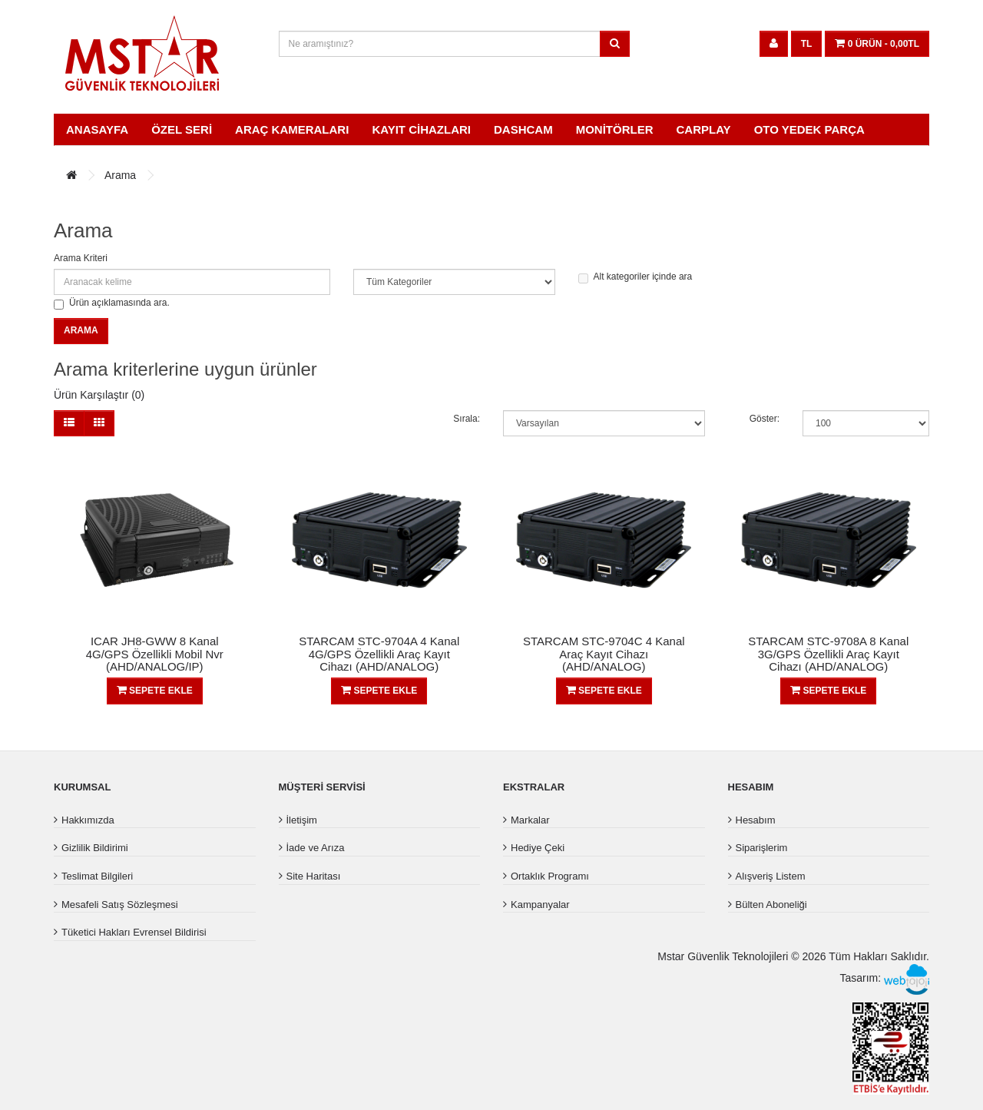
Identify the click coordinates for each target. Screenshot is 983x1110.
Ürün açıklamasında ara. (112, 303)
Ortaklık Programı (550, 876)
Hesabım (756, 820)
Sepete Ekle (155, 690)
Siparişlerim (762, 847)
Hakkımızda (87, 820)
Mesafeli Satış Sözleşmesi (119, 904)
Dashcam (523, 129)
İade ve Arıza (315, 847)
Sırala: (466, 418)
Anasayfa (97, 129)
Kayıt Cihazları (421, 129)
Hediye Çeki (537, 847)
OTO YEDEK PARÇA (809, 129)
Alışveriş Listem (771, 876)
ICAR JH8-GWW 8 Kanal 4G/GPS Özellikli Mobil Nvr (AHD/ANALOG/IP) (154, 654)
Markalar (530, 820)
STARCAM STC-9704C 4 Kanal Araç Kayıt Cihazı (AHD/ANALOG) (604, 654)
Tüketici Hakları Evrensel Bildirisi (134, 932)
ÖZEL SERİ (181, 129)
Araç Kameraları (292, 129)
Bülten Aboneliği (771, 904)
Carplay (704, 129)
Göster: (764, 418)
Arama (120, 175)
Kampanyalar (540, 904)
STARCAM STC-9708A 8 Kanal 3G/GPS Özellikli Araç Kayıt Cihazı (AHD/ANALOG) (828, 654)
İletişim (301, 820)
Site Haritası (313, 876)
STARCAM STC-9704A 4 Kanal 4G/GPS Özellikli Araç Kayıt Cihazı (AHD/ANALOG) (379, 654)
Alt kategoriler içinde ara (635, 277)
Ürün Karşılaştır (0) (99, 395)
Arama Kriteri (81, 258)
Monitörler (615, 129)
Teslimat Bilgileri (97, 876)
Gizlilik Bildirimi (94, 847)
